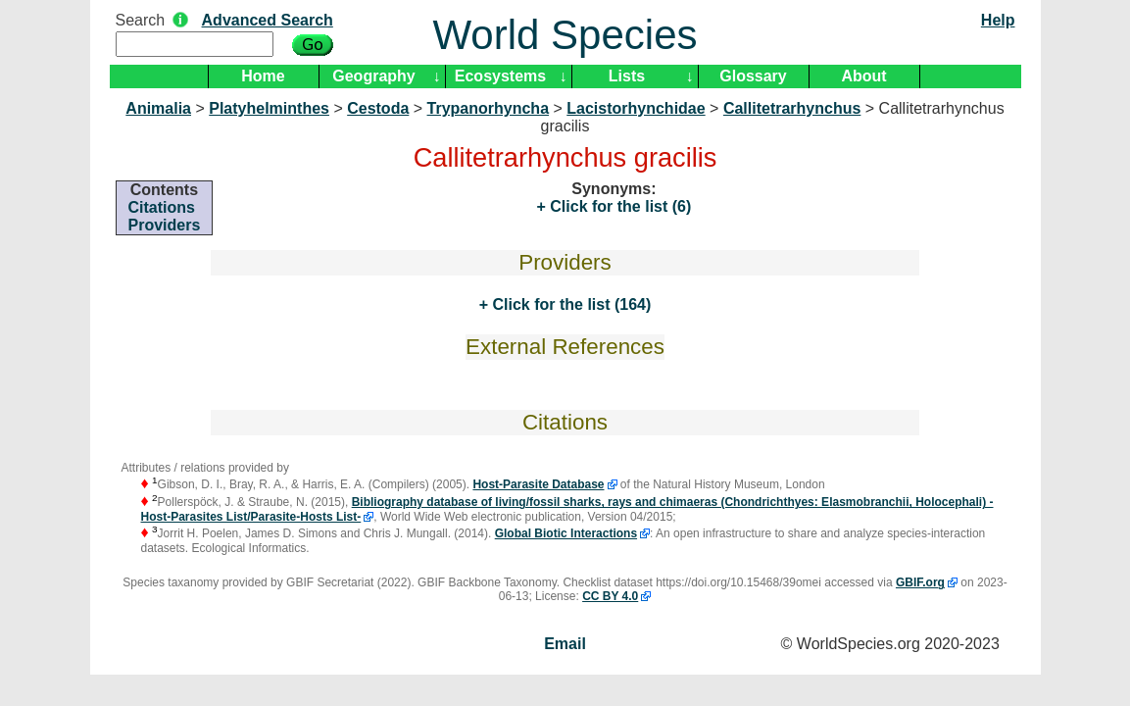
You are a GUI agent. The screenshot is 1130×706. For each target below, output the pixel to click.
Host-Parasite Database (538, 484)
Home (262, 76)
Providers (164, 225)
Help (998, 20)
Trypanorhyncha (488, 108)
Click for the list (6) (618, 206)
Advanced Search (267, 20)
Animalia (158, 108)
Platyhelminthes (269, 108)
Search (141, 20)
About (863, 76)
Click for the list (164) (569, 304)
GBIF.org (920, 582)
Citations (161, 207)
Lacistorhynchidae (635, 108)
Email (565, 643)
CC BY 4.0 (610, 596)
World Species (564, 35)
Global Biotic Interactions (566, 533)
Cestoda (378, 108)
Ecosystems (500, 76)
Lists (627, 76)
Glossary (752, 76)
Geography (373, 76)
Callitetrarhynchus (791, 108)
